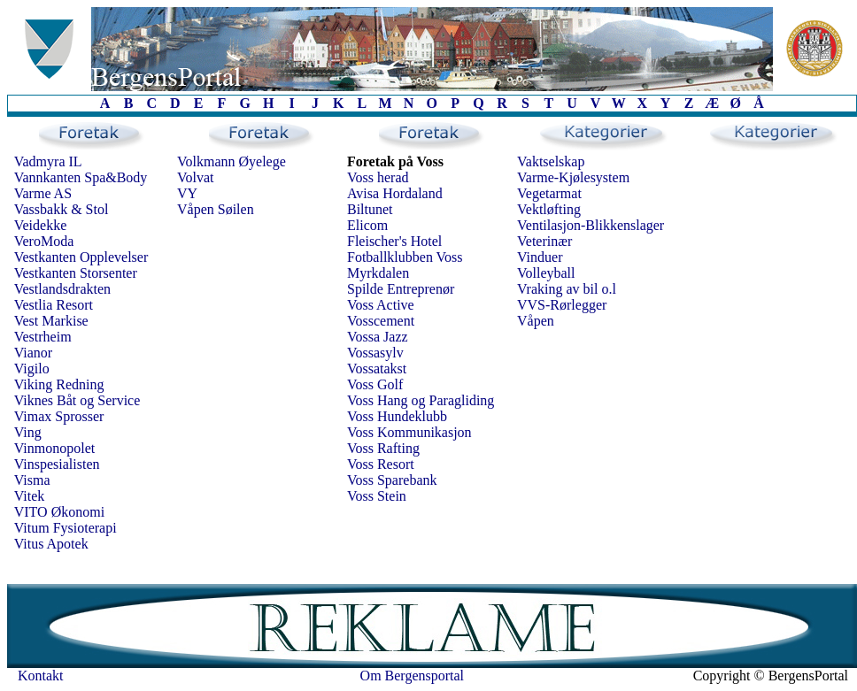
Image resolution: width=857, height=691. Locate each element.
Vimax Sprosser (59, 416)
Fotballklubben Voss (405, 257)
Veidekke (40, 225)
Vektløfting (549, 209)
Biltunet (370, 209)
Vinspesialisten (57, 464)
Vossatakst (376, 368)
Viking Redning (59, 384)
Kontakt (41, 675)
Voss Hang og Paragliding (420, 400)
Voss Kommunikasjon (409, 432)
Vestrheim (43, 336)
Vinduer (539, 257)
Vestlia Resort (53, 304)
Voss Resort (380, 464)
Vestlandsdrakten (62, 288)
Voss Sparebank (391, 480)
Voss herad (377, 177)
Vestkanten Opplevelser (81, 257)
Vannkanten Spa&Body (81, 177)
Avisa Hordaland (395, 193)
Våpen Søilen (215, 209)
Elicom (367, 225)
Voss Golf (375, 384)
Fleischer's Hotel (394, 241)
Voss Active (380, 304)
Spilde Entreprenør (400, 288)
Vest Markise (51, 320)
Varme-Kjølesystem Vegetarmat (573, 185)
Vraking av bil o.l (566, 288)
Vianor (33, 352)
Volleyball (546, 272)
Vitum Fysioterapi (65, 527)
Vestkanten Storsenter (75, 272)
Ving (28, 432)
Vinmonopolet (54, 448)
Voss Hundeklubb (397, 416)
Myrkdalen (378, 272)
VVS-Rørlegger (561, 304)
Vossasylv (375, 352)
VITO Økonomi (59, 511)
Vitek (29, 495)
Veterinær (544, 241)
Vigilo (32, 368)
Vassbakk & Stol (61, 209)
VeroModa (44, 241)
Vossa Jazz (377, 336)
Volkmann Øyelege (231, 161)
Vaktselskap (550, 161)
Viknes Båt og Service (77, 400)
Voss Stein (376, 495)
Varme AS (43, 193)
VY (187, 193)
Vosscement (380, 320)
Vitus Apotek (51, 543)
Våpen (535, 320)
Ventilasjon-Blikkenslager (590, 225)
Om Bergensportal (412, 675)
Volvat (195, 177)
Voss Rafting (383, 448)
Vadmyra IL (48, 161)
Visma (32, 480)
